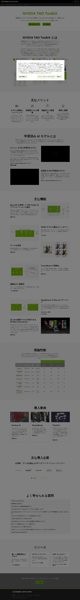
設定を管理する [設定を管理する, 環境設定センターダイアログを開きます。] (22, 76)
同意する (59, 76)
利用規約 (30, 71)
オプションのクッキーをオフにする (46, 76)
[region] (40, 70)
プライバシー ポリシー (53, 68)
